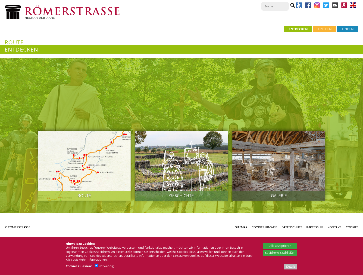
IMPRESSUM (314, 227)
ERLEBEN (325, 29)
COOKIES (352, 227)
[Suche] (275, 6)
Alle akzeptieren (280, 246)
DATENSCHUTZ (292, 227)
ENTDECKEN (298, 29)
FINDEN (348, 29)
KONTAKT (334, 227)
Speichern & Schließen (280, 253)
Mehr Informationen (92, 259)
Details (290, 266)
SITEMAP (241, 227)
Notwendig (104, 266)
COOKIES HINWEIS (264, 227)
